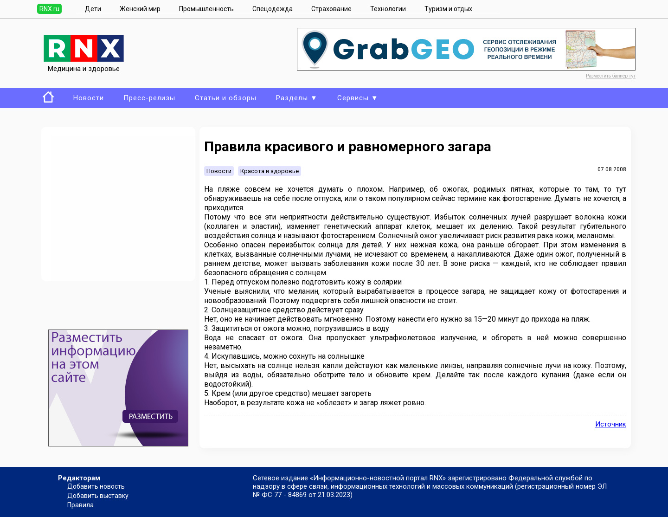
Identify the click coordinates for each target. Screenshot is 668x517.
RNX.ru (49, 9)
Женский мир (140, 9)
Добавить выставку (97, 495)
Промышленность (206, 9)
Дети (93, 9)
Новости (88, 98)
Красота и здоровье (269, 171)
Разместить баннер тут (611, 75)
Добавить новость (96, 486)
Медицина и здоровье (84, 64)
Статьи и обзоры (226, 98)
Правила (80, 505)
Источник (610, 424)
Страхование (331, 9)
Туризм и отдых (448, 9)
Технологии (388, 9)
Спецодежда (272, 9)
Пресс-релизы (149, 98)
